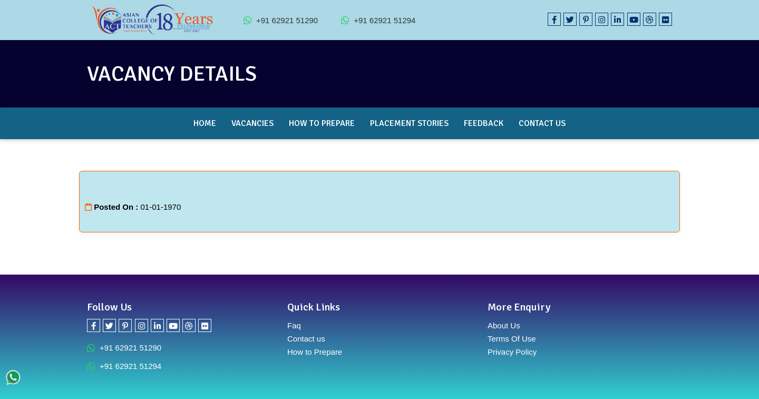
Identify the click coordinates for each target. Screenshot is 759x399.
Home (204, 123)
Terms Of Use (512, 338)
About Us (504, 325)
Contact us (306, 338)
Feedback (483, 123)
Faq (294, 325)
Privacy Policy (512, 351)
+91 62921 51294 (378, 20)
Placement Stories (409, 123)
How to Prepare (322, 123)
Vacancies (252, 123)
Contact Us (542, 123)
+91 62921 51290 (281, 20)
